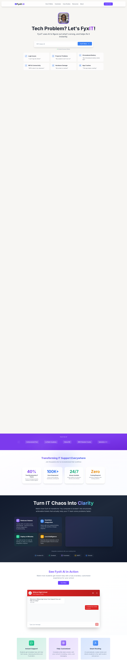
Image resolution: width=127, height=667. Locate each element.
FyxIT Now (84, 44)
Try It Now (63, 582)
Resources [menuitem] (75, 4)
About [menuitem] (82, 4)
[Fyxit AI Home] (19, 4)
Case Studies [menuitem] (66, 4)
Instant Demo (108, 4)
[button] (63, 18)
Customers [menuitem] (58, 4)
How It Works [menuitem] (49, 4)
